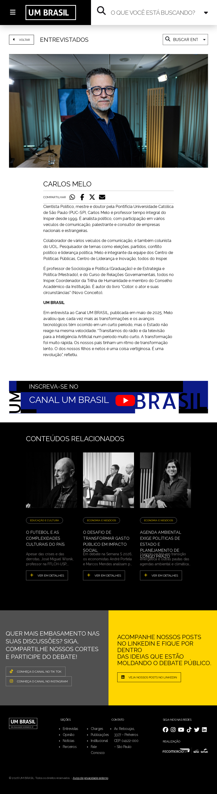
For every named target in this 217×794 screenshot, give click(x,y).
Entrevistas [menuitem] (70, 729)
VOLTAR (21, 40)
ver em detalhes (47, 575)
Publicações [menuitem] (100, 735)
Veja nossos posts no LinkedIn (149, 677)
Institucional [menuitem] (99, 741)
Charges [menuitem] (97, 729)
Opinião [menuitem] (68, 735)
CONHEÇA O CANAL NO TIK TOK (36, 671)
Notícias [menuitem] (68, 741)
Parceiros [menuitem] (69, 747)
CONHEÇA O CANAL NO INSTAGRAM (39, 681)
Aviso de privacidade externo (90, 778)
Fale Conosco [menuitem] (98, 750)
